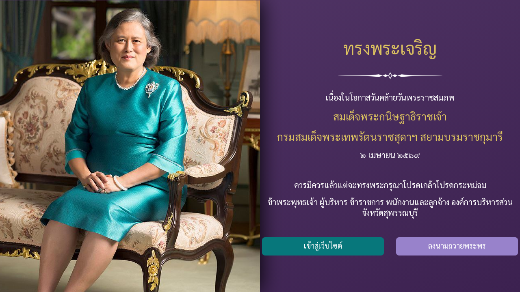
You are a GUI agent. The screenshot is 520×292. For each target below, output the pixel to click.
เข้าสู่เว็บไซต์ (323, 245)
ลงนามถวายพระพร (457, 245)
